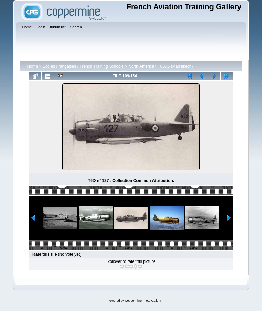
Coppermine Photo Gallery (143, 300)
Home (32, 66)
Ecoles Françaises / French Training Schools (83, 66)
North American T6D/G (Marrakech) (160, 66)
